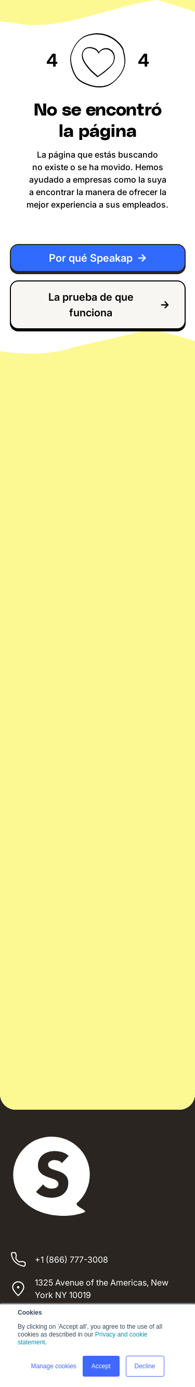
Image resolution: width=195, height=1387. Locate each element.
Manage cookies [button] (53, 1366)
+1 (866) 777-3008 (71, 1259)
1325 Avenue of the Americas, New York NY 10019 (101, 1288)
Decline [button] (145, 1366)
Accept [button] (101, 1366)
